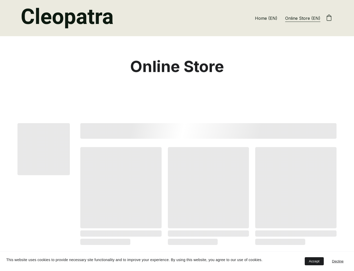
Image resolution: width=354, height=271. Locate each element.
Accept (314, 261)
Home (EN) (266, 18)
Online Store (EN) (302, 18)
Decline (338, 261)
